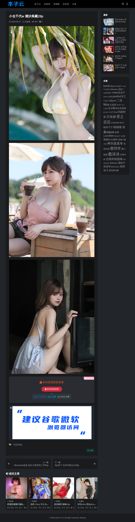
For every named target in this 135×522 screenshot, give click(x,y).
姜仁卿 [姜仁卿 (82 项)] (105, 112)
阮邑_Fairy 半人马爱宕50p (40, 505)
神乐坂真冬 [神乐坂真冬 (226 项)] (115, 143)
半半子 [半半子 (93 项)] (119, 105)
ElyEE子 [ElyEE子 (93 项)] (119, 86)
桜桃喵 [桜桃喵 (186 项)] (117, 127)
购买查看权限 (52, 389)
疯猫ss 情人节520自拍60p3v (120, 30)
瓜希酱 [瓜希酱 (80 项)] (123, 136)
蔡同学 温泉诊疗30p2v (121, 57)
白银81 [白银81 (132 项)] (114, 139)
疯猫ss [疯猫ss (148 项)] (106, 139)
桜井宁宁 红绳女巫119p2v (121, 66)
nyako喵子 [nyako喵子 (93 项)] (107, 93)
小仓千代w (18, 444)
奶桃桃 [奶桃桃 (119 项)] (123, 108)
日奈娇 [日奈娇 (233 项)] (111, 116)
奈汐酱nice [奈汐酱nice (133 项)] (113, 108)
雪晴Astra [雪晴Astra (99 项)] (114, 163)
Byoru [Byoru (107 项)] (113, 86)
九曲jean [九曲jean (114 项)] (112, 100)
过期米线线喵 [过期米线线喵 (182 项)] (114, 159)
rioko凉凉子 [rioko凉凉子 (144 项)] (118, 92)
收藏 (90, 450)
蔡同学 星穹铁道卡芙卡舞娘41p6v (121, 49)
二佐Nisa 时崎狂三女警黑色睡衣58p (120, 39)
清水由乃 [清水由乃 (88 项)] (117, 136)
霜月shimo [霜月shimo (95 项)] (115, 167)
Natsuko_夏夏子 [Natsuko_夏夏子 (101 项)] (117, 89)
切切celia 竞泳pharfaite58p (87, 505)
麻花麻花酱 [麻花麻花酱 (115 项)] (114, 170)
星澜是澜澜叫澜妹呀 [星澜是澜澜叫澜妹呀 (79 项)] (117, 123)
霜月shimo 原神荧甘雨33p (120, 20)
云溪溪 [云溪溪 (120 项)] (113, 104)
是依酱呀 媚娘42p (62, 504)
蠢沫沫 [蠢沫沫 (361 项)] (114, 154)
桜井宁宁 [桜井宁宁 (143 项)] (108, 127)
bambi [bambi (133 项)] (106, 85)
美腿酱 (27, 21)
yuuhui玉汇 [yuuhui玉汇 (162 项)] (119, 96)
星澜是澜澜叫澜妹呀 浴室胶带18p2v (16, 505)
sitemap (82, 517)
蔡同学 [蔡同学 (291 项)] (115, 148)
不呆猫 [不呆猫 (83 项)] (105, 101)
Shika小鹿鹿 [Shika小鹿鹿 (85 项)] (107, 97)
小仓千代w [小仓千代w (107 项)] (112, 112)
